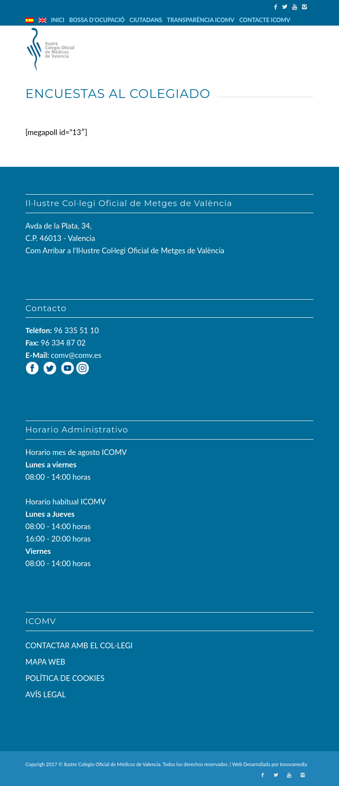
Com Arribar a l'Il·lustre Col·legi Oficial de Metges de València (125, 250)
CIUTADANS (145, 19)
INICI (57, 19)
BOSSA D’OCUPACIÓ (97, 19)
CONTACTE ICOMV (264, 19)
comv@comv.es (76, 355)
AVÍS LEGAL (46, 694)
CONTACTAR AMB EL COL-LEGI (79, 645)
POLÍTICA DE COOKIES (65, 678)
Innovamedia (293, 764)
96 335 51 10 (76, 330)
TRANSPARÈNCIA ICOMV (200, 19)
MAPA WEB (45, 661)
